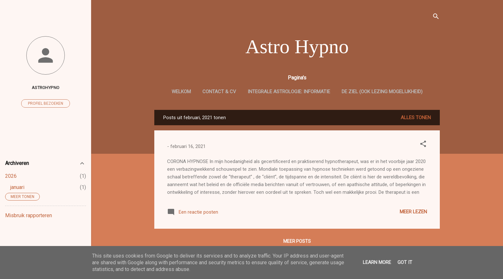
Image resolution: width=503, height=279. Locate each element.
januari (17, 187)
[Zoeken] (436, 17)
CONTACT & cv (219, 91)
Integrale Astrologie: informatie (289, 91)
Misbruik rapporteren (28, 215)
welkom (181, 91)
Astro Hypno (297, 46)
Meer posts (297, 241)
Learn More (377, 262)
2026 (11, 176)
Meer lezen (413, 212)
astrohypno (45, 87)
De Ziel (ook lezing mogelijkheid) (382, 91)
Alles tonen (416, 117)
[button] (423, 145)
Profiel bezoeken (45, 103)
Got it (404, 262)
